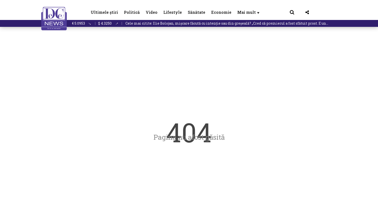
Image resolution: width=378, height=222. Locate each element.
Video (151, 12)
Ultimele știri (104, 12)
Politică (132, 12)
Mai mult (248, 12)
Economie (221, 12)
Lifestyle (172, 12)
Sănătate (196, 12)
